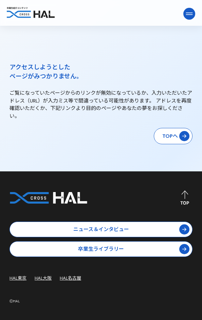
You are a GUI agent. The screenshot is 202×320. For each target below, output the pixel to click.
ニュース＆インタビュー (131, 229)
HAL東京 (18, 278)
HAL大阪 (43, 278)
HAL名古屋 (70, 278)
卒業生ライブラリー (133, 249)
